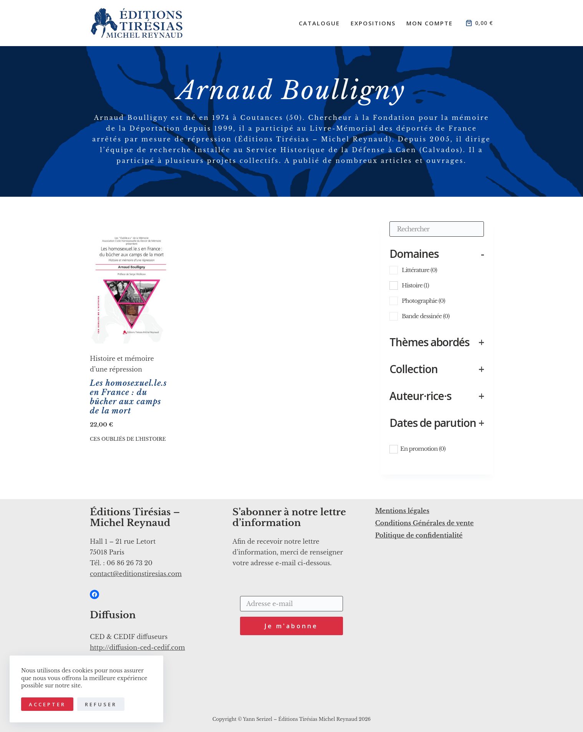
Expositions (373, 23)
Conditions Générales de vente (424, 523)
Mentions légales (402, 511)
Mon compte (429, 23)
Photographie (423, 300)
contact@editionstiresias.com (136, 574)
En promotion (423, 448)
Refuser (101, 704)
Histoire (415, 285)
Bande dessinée (425, 316)
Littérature (419, 270)
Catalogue (319, 23)
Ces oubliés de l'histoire (128, 439)
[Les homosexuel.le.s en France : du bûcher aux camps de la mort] (130, 282)
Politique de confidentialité (419, 535)
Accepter (47, 704)
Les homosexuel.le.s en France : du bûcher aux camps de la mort (128, 396)
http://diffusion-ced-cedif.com (137, 647)
